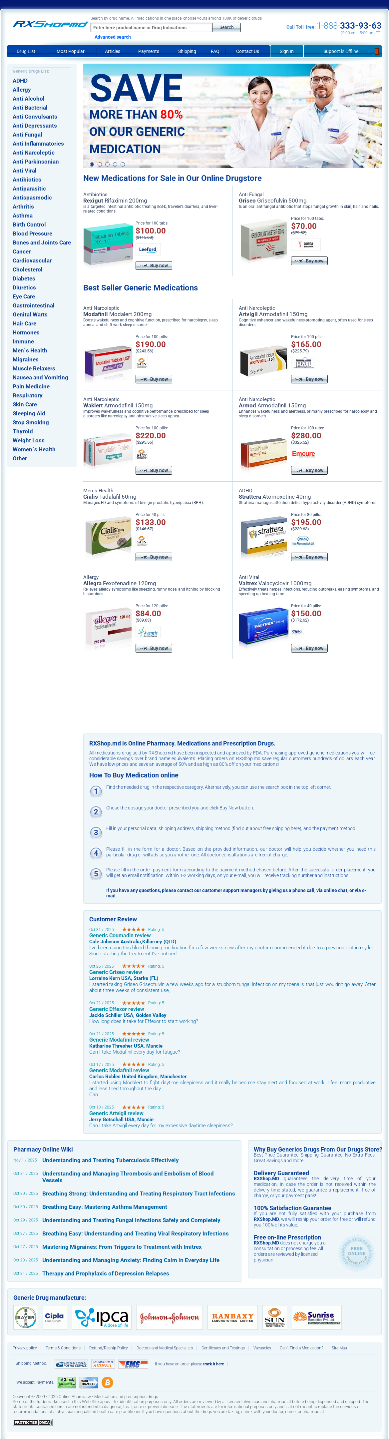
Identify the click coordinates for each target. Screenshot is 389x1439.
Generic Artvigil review (116, 1113)
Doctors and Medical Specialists (165, 1348)
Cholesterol (28, 269)
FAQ (215, 51)
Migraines (26, 359)
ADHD (20, 80)
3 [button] (107, 164)
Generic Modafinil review (119, 1040)
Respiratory (28, 395)
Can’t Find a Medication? (301, 1348)
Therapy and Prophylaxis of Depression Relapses (105, 1273)
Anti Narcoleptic (34, 152)
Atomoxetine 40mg (275, 497)
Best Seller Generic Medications (140, 287)
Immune (23, 341)
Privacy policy (25, 1348)
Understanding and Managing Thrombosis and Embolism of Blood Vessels (128, 1177)
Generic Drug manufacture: (49, 1297)
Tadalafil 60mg (110, 497)
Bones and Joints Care (42, 242)
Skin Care (25, 404)
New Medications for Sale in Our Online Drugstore (172, 178)
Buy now (154, 265)
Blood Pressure (32, 233)
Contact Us (247, 51)
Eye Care (24, 296)
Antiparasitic (29, 188)
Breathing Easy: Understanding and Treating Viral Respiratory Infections (135, 1233)
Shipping (187, 51)
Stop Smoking (31, 422)
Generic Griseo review (115, 972)
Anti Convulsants (35, 116)
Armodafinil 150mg (273, 314)
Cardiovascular (32, 260)
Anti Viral (25, 170)
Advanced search (113, 37)
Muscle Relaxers (34, 368)
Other (20, 458)
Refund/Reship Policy (108, 1348)
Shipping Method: (31, 1363)
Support (342, 51)
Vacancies (262, 1348)
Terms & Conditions (63, 1348)
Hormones (26, 332)
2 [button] (100, 164)
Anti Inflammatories (38, 143)
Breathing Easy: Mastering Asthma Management (104, 1206)
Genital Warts (30, 314)
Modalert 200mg (117, 314)
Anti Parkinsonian (36, 161)
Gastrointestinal (34, 305)
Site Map (339, 1348)
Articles (112, 51)
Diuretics (24, 287)
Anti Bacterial (30, 107)
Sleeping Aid (29, 413)
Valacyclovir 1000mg (275, 583)
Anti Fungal (27, 134)
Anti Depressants (35, 125)
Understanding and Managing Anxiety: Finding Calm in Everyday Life (130, 1260)
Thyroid (23, 431)
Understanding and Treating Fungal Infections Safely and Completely (131, 1220)
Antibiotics (27, 179)
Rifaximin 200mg (115, 201)
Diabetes (24, 278)
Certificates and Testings (223, 1348)
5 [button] (123, 164)
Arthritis (23, 206)
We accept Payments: (35, 1382)
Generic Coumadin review (120, 935)
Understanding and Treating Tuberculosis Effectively (110, 1160)
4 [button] (115, 164)
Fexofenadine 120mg (119, 583)
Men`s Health (30, 350)
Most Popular (71, 51)
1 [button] (92, 164)
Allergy (22, 89)
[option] (232, 116)
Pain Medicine (31, 386)
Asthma (23, 215)
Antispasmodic (32, 197)
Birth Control (29, 224)
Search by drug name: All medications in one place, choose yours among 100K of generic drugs (176, 18)
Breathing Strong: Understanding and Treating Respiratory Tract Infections (138, 1193)
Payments (148, 51)
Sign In (287, 51)
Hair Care (24, 323)
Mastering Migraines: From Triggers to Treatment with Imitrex (122, 1246)
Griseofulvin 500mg (273, 201)
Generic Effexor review (116, 1009)
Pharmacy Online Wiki (43, 1149)
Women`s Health (34, 449)
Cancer (22, 251)
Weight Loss (29, 440)
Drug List (26, 51)
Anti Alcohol (29, 98)
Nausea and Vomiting (40, 377)
